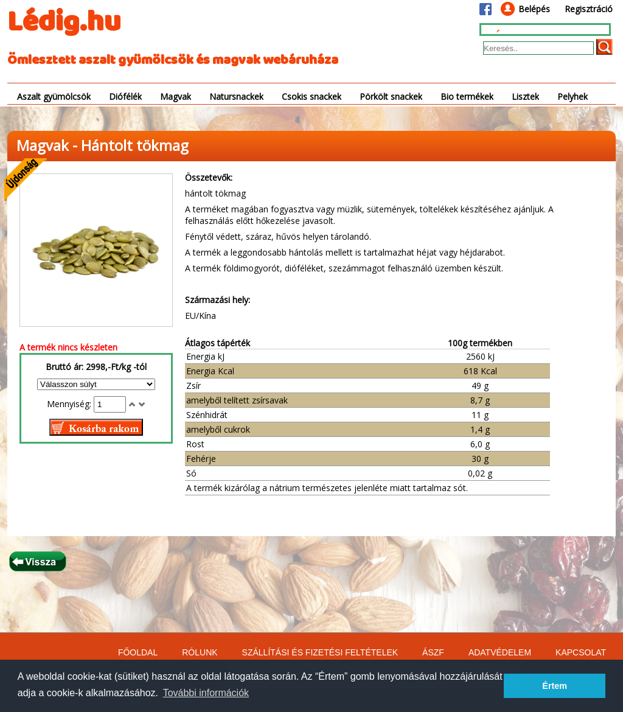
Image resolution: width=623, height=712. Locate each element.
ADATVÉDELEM (499, 652)
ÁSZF (433, 652)
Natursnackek (236, 96)
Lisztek (525, 96)
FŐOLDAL (138, 652)
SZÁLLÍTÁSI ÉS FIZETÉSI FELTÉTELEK (320, 652)
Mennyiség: (70, 404)
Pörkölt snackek (391, 96)
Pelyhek (572, 96)
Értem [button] (554, 686)
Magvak (175, 96)
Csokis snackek (311, 96)
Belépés (534, 9)
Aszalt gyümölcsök (54, 96)
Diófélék (125, 96)
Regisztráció (589, 9)
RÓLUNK (199, 652)
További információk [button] (206, 693)
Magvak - (48, 145)
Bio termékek (466, 96)
